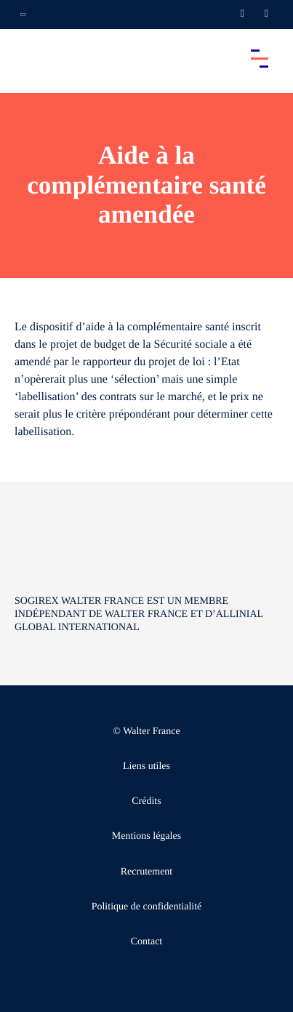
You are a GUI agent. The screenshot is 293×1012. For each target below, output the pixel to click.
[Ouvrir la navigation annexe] (23, 14)
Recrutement (147, 871)
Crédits (146, 801)
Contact (147, 941)
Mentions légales (146, 836)
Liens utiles (146, 766)
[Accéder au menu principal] (259, 58)
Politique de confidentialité (147, 906)
